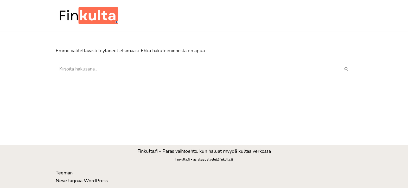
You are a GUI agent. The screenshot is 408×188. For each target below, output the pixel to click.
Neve (61, 181)
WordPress (96, 181)
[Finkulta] (89, 15)
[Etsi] (198, 69)
